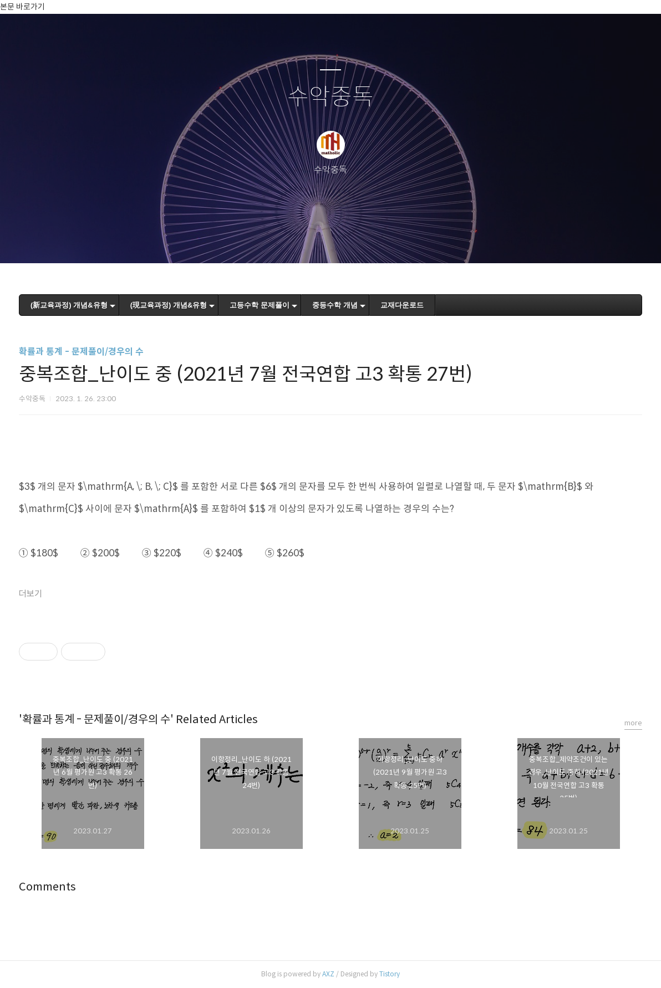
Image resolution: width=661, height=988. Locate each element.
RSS (348, 240)
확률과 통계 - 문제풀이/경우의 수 (81, 351)
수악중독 (330, 97)
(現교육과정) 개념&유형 (168, 305)
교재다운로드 (402, 305)
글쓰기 (273, 240)
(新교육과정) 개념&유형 (69, 305)
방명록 (311, 240)
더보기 (30, 593)
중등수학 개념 (335, 305)
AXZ (328, 974)
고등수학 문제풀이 (259, 305)
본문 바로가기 (22, 7)
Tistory (389, 974)
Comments (47, 887)
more (633, 723)
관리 (386, 240)
